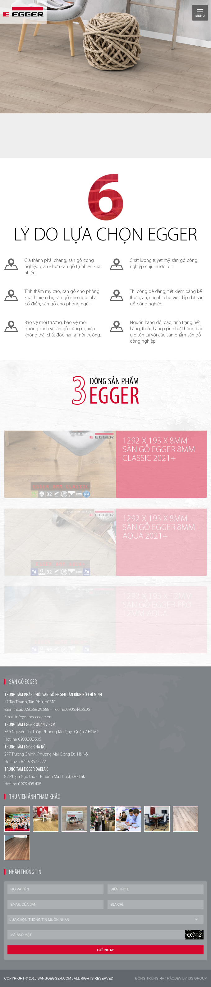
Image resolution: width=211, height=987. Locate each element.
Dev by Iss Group (190, 978)
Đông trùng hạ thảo (154, 978)
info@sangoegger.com (34, 717)
